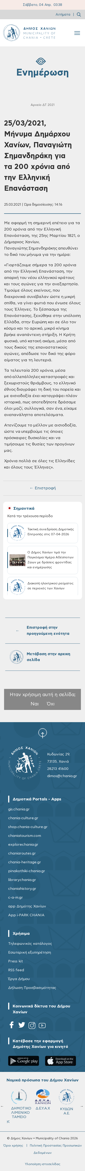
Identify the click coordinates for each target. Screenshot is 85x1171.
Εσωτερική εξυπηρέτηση (29, 952)
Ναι (35, 704)
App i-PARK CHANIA (26, 915)
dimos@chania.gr (62, 776)
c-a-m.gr (15, 897)
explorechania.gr (23, 844)
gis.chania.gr (19, 809)
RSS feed (16, 970)
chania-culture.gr (23, 818)
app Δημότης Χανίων (27, 906)
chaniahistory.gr (22, 888)
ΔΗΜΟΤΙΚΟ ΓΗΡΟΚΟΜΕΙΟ (21, 1101)
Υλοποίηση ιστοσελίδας (42, 1164)
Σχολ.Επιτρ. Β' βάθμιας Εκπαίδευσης (68, 1106)
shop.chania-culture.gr (28, 827)
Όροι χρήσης (13, 1145)
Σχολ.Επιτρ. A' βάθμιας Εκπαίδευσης (45, 1106)
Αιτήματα (63, 14)
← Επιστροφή (42, 488)
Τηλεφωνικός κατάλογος (30, 943)
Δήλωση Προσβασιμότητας (32, 988)
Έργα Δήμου (19, 979)
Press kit (15, 961)
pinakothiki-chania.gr (26, 871)
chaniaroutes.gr (22, 853)
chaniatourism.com (24, 836)
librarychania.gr (22, 880)
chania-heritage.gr (24, 862)
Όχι (51, 704)
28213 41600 (57, 769)
